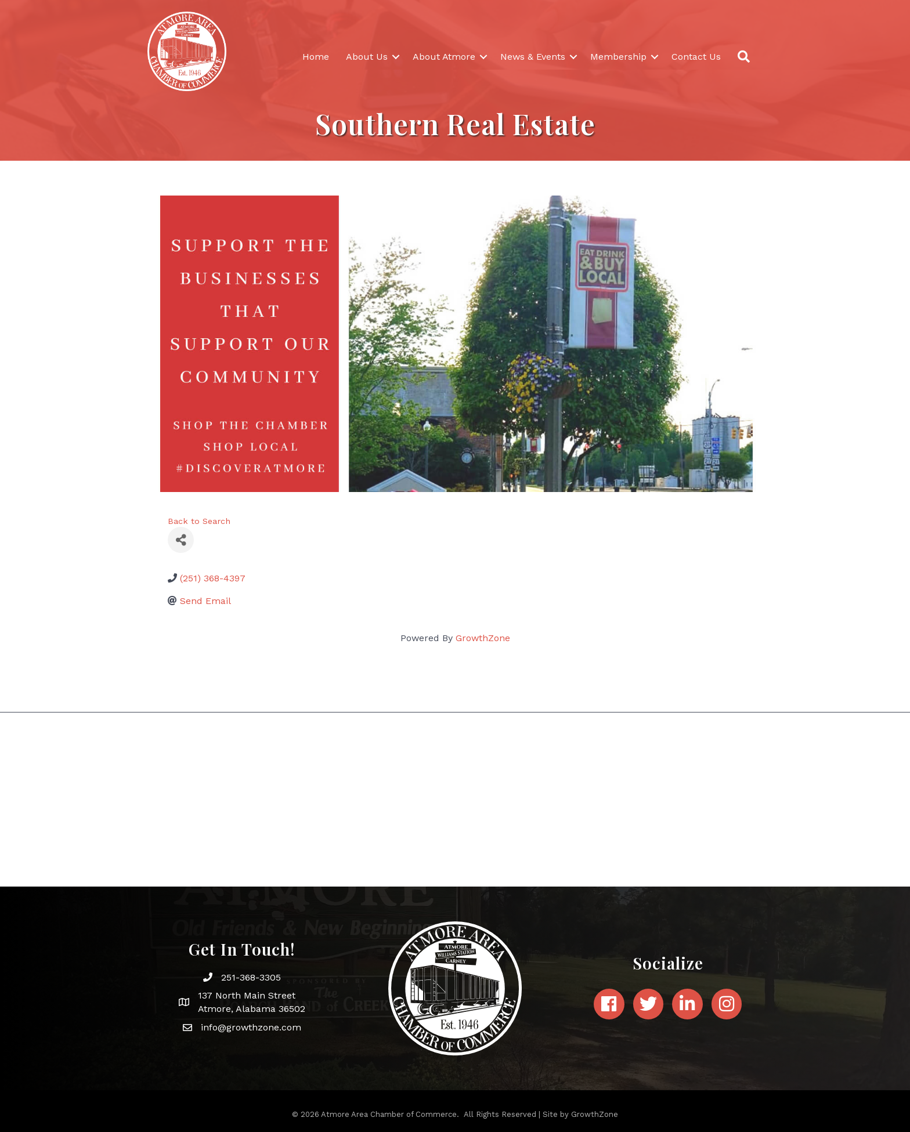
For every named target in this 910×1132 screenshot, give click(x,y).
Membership (618, 56)
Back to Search (199, 521)
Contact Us (696, 56)
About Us (367, 56)
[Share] (181, 540)
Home (315, 56)
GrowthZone (483, 637)
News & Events (532, 56)
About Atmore (444, 56)
